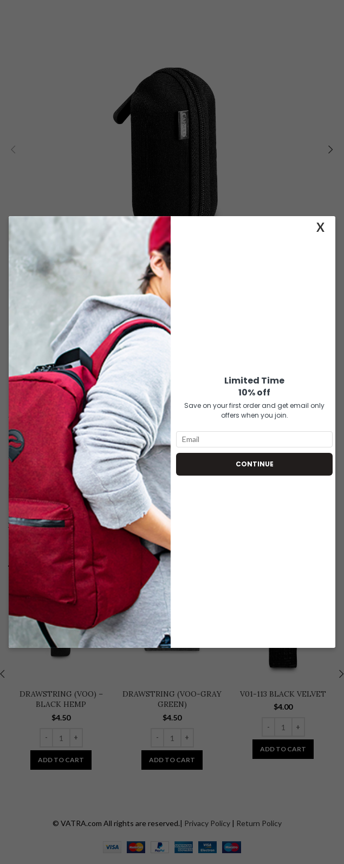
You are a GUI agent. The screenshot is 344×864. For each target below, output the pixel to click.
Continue (255, 464)
